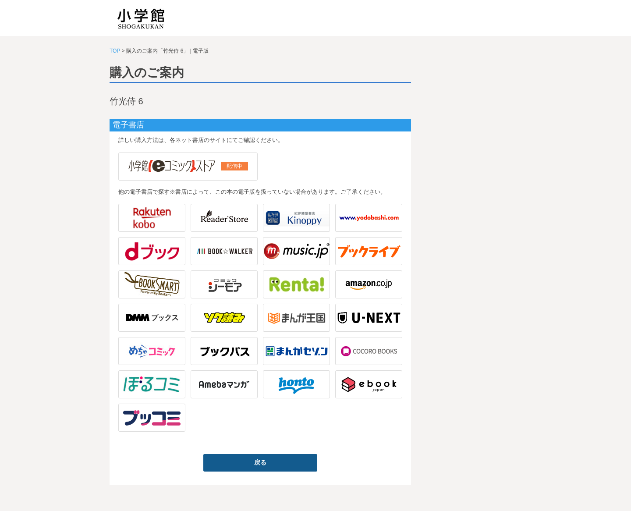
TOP (115, 51)
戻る (260, 462)
